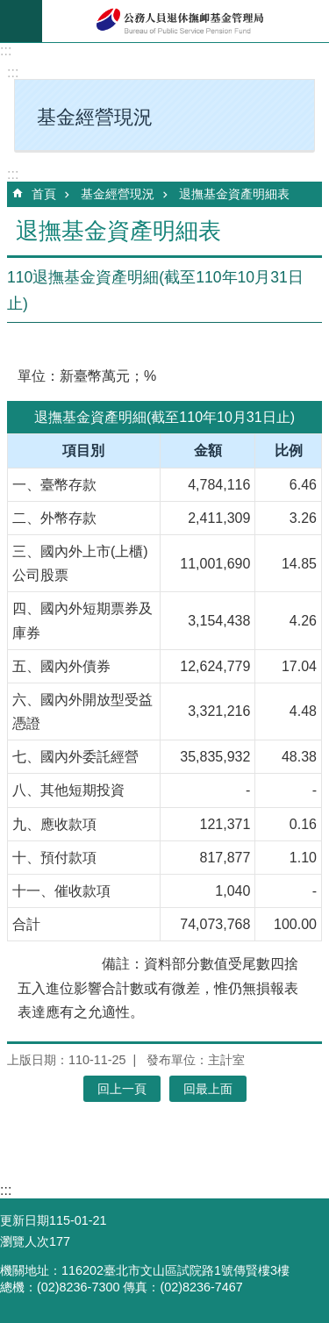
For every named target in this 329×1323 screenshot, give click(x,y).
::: (5, 50)
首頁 (44, 194)
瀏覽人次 (24, 1241)
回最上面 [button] (207, 1089)
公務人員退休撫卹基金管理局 (185, 21)
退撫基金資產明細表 (234, 194)
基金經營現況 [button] (95, 117)
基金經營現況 (117, 194)
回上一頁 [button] (122, 1089)
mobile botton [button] (21, 21)
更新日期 (24, 1220)
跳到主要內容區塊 (9, 9)
